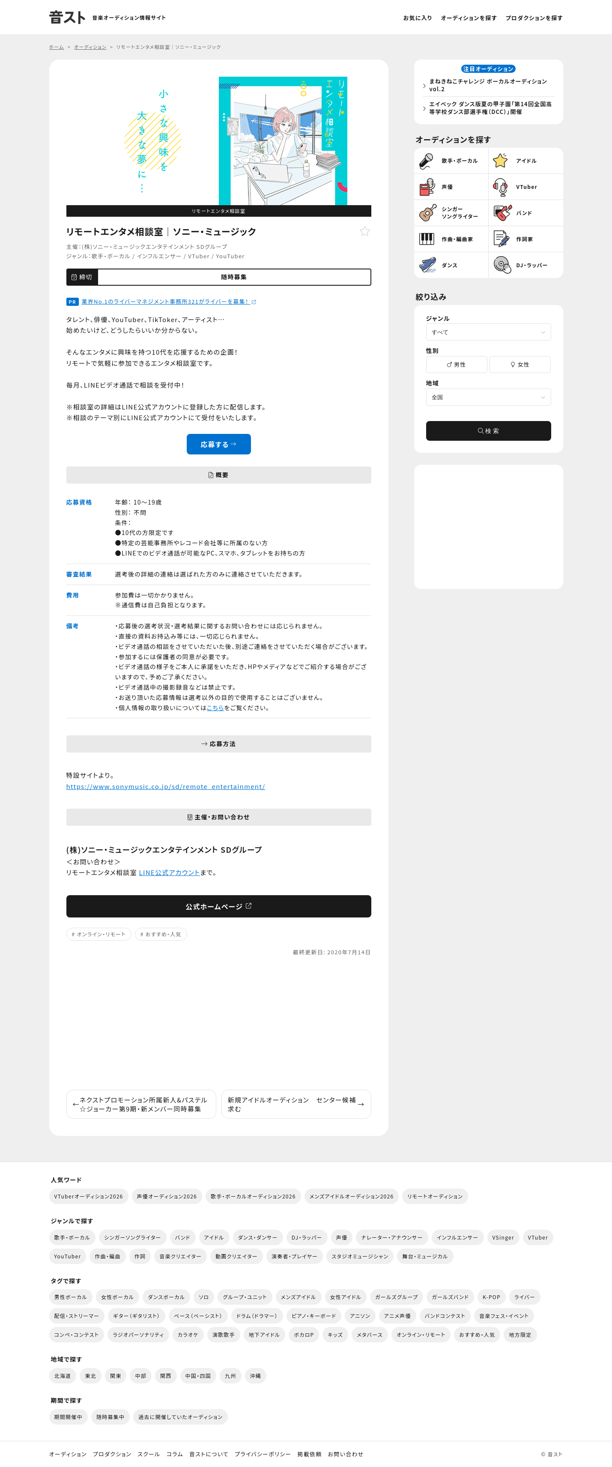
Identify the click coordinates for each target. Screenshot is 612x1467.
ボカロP (304, 1334)
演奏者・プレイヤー (295, 1256)
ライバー (524, 1296)
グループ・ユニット (245, 1296)
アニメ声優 (397, 1315)
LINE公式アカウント (169, 872)
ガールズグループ (396, 1296)
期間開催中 (68, 1416)
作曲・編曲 (107, 1256)
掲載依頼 (309, 1454)
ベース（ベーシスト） (198, 1315)
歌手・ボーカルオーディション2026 (253, 1196)
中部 (140, 1375)
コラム (175, 1454)
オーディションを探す (469, 18)
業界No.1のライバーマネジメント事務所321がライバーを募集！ (169, 301)
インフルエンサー (159, 256)
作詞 (140, 1256)
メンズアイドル (298, 1296)
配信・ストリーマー (77, 1315)
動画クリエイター (236, 1256)
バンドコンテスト (445, 1315)
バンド (183, 1237)
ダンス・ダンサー (258, 1237)
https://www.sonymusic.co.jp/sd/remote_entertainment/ (166, 786)
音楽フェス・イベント (504, 1315)
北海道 (63, 1375)
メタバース (370, 1334)
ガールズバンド (450, 1296)
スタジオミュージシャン (359, 1256)
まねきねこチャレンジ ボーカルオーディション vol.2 (491, 87)
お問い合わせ (346, 1454)
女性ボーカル (117, 1296)
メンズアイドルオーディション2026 (352, 1196)
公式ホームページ (218, 906)
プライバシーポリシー (263, 1454)
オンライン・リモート (101, 934)
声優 (342, 1237)
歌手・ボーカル (111, 256)
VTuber (198, 256)
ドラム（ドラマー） (257, 1315)
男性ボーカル (70, 1296)
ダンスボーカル (166, 1296)
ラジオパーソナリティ (138, 1334)
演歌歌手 (223, 1334)
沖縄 (256, 1375)
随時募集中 (110, 1416)
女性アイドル (346, 1296)
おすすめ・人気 (164, 934)
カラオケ (188, 1334)
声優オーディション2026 (167, 1196)
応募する (218, 444)
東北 (90, 1375)
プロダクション (112, 1454)
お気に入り (418, 18)
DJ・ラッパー (307, 1237)
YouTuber (230, 256)
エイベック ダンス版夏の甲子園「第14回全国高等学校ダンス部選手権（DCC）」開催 (490, 109)
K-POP (492, 1296)
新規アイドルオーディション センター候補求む (296, 1104)
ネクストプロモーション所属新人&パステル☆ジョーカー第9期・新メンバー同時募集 (140, 1104)
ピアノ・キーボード (314, 1315)
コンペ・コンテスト (76, 1334)
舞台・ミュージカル (425, 1256)
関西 (166, 1375)
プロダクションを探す (534, 18)
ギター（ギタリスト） (136, 1315)
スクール (148, 1454)
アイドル (214, 1237)
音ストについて (209, 1454)
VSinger (503, 1237)
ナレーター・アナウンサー (392, 1237)
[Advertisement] (218, 1023)
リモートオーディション (435, 1196)
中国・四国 (198, 1375)
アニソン (360, 1315)
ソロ (204, 1296)
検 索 (488, 434)
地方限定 (520, 1334)
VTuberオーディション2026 (88, 1196)
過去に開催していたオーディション (180, 1416)
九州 (230, 1375)
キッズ (335, 1334)
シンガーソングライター (132, 1237)
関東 (116, 1375)
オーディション (68, 1454)
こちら (215, 707)
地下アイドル (265, 1334)
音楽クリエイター (180, 1256)
